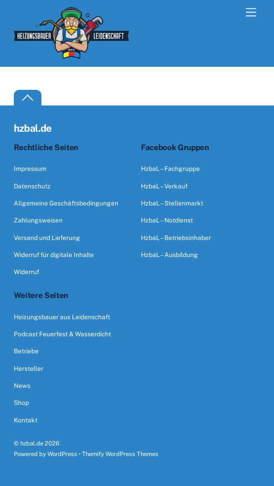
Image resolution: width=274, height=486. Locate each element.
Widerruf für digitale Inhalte (54, 254)
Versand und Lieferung (47, 237)
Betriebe (26, 351)
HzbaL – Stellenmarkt (172, 203)
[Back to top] (27, 98)
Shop (21, 402)
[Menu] (251, 13)
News (22, 385)
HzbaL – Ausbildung (169, 254)
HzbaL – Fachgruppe (170, 168)
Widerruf (26, 271)
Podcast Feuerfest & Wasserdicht (62, 334)
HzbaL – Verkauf (164, 186)
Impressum (30, 168)
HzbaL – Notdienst (167, 220)
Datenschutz (32, 186)
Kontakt (25, 420)
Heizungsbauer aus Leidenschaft (62, 317)
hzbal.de (31, 443)
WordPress (62, 454)
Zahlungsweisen (38, 220)
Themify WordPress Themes (120, 454)
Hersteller (28, 368)
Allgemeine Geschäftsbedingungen (66, 203)
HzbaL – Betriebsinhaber (176, 237)
